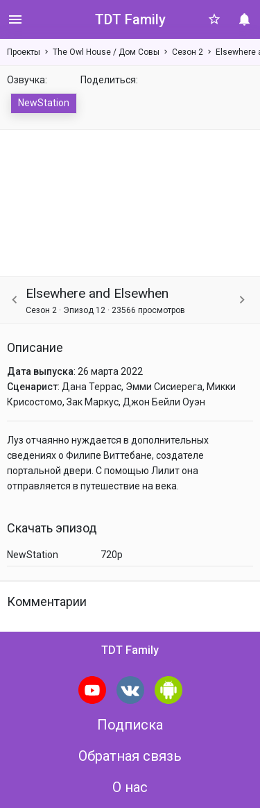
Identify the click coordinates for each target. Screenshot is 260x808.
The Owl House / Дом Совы (106, 52)
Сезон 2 (187, 52)
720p (112, 554)
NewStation (43, 102)
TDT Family (130, 19)
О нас (130, 787)
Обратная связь (130, 756)
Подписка (130, 724)
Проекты (23, 52)
